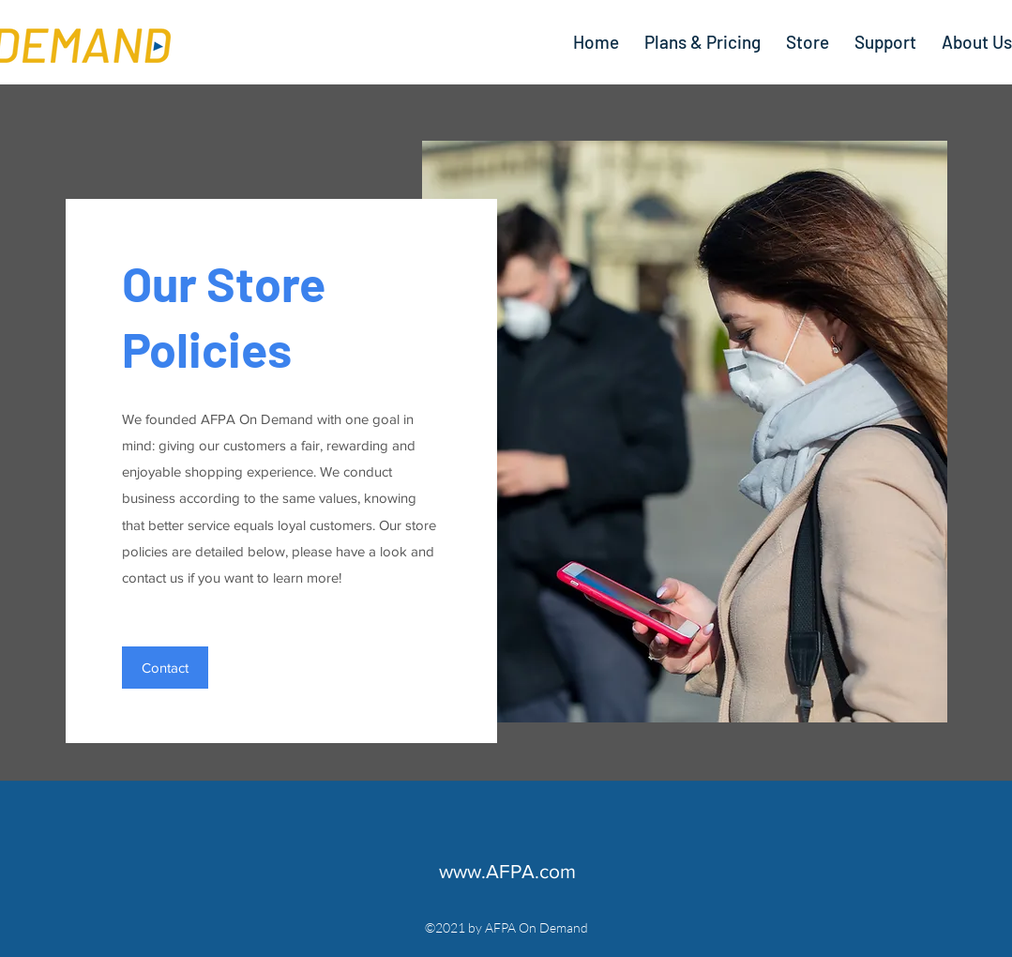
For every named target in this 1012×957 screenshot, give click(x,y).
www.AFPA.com (507, 871)
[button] (165, 667)
